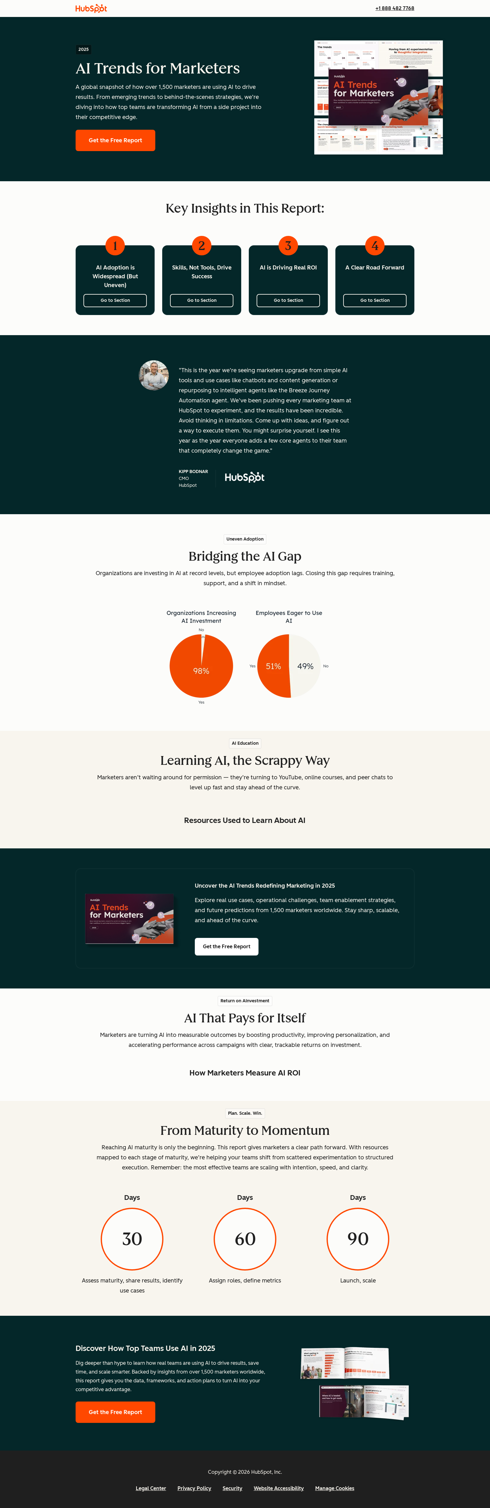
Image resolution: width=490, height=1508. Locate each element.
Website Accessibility (279, 1488)
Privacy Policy (194, 1488)
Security (232, 1488)
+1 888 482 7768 (394, 8)
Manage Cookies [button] (334, 1488)
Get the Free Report (122, 139)
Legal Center (151, 1488)
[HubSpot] (91, 8)
